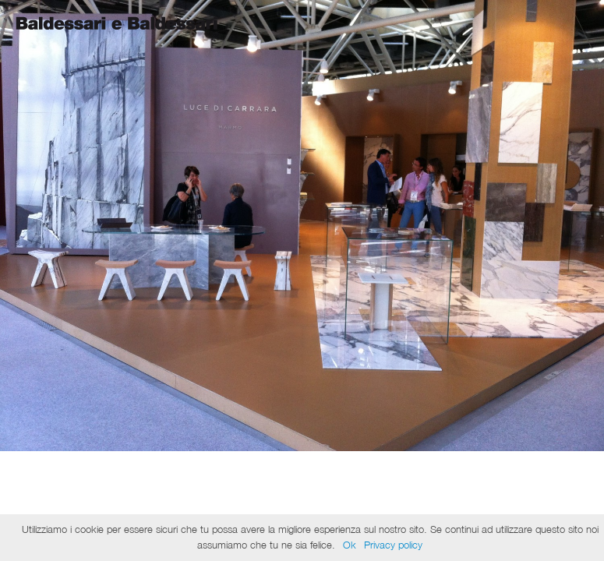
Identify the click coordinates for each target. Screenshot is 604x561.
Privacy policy (393, 545)
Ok (349, 545)
